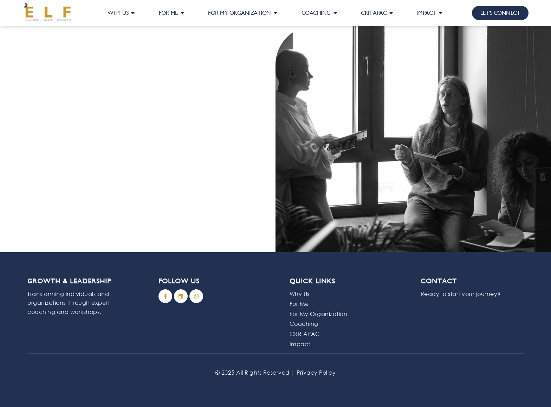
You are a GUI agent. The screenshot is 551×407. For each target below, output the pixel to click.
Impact (300, 344)
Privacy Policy (316, 372)
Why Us (300, 293)
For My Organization (319, 313)
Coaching (304, 323)
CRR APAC (305, 333)
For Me (299, 303)
